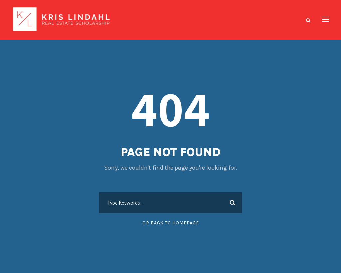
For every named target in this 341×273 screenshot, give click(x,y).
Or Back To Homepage (170, 223)
